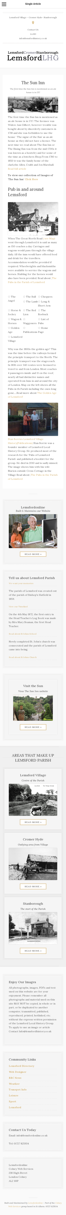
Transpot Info (18, 1089)
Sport (12, 1101)
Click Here (31, 179)
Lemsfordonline (35, 1203)
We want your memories (21, 583)
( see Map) (49, 238)
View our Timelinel (18, 606)
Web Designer (17, 1071)
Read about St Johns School (22, 633)
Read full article (17, 168)
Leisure (13, 1095)
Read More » (33, 554)
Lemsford (15, 1107)
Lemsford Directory (21, 1066)
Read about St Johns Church (23, 657)
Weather (14, 1083)
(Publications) (25, 443)
